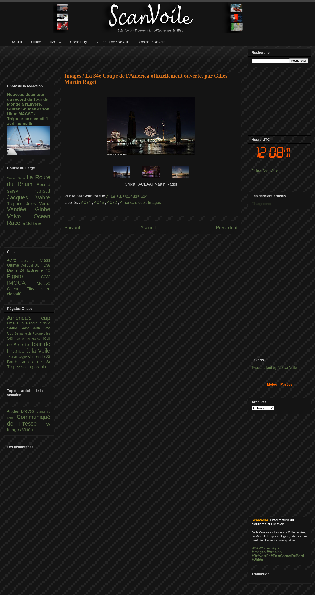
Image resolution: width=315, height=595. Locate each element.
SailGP (19, 191)
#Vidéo (257, 560)
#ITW (255, 548)
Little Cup (16, 323)
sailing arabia (33, 366)
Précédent (226, 227)
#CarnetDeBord (291, 556)
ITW (46, 424)
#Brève (257, 556)
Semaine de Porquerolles (32, 333)
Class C (30, 260)
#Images (259, 552)
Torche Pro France (28, 338)
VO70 (45, 289)
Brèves (29, 411)
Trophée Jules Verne (28, 203)
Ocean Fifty (24, 288)
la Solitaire (32, 223)
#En (274, 556)
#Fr (267, 556)
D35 (47, 265)
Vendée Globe (28, 209)
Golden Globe (17, 178)
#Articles (274, 552)
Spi (11, 338)
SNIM (14, 328)
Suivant (72, 227)
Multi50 (43, 283)
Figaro (24, 276)
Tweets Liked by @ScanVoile (274, 368)
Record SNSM (38, 323)
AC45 (99, 202)
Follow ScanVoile (264, 171)
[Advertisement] (150, 56)
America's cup (133, 202)
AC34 (86, 202)
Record (43, 184)
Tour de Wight (17, 357)
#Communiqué (269, 548)
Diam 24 (17, 270)
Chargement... (263, 204)
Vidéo (27, 429)
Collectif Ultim (32, 265)
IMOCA (22, 283)
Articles (14, 411)
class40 (14, 294)
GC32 (45, 277)
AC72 (112, 202)
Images (154, 202)
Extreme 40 (38, 270)
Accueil (148, 227)
